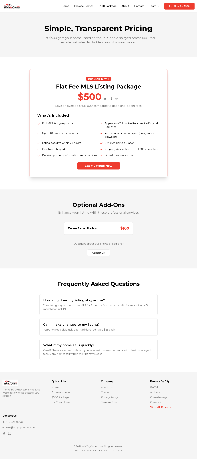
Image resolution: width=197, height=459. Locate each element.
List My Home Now (98, 165)
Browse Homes (84, 6)
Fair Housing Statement (85, 450)
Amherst (155, 392)
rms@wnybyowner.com (21, 427)
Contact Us (98, 252)
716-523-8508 (14, 421)
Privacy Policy (109, 397)
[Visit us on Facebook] (4, 433)
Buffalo (154, 387)
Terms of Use (109, 402)
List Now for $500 (179, 6)
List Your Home (61, 402)
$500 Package (107, 6)
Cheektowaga (158, 397)
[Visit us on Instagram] (9, 433)
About (125, 6)
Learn (154, 6)
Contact (139, 6)
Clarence (155, 402)
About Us (107, 387)
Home (65, 6)
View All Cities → (160, 407)
